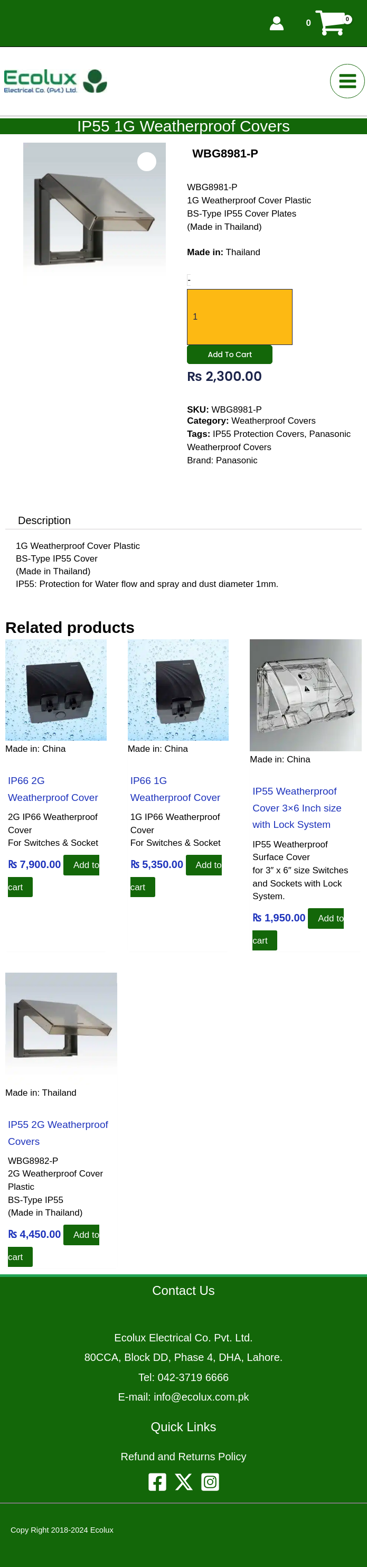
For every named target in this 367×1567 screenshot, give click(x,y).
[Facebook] (157, 1482)
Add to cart (230, 356)
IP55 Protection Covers (259, 436)
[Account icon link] (276, 22)
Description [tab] (44, 520)
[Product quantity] (240, 316)
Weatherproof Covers (273, 423)
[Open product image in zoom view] (147, 161)
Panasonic (237, 463)
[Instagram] (210, 1482)
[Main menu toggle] (350, 80)
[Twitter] (184, 1482)
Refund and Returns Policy (184, 1456)
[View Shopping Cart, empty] (325, 22)
